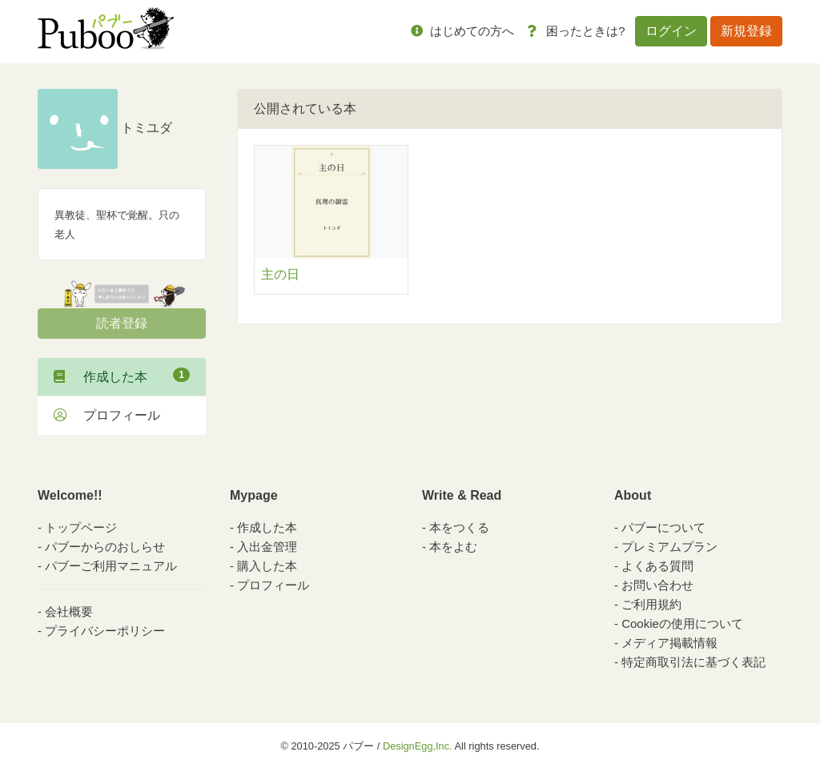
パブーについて (663, 527)
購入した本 (267, 566)
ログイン (671, 31)
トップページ (81, 527)
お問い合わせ (657, 585)
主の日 (280, 274)
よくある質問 (657, 566)
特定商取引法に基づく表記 (693, 662)
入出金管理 (267, 546)
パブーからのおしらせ (105, 546)
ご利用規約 (651, 604)
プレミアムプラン (669, 546)
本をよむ (453, 546)
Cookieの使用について (682, 623)
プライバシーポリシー (105, 630)
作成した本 (122, 376)
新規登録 (746, 31)
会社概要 (69, 611)
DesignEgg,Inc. (417, 746)
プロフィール (107, 415)
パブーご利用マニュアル (111, 566)
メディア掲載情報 (669, 642)
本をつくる (459, 527)
